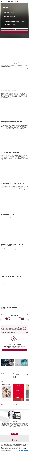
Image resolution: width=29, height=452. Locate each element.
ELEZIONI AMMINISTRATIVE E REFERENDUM (10, 22)
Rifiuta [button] (21, 450)
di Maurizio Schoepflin (15, 404)
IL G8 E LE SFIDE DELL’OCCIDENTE (9, 307)
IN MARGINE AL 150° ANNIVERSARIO (9, 16)
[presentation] (13, 377)
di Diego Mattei (2, 404)
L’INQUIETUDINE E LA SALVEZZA (9, 91)
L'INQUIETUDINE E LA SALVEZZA (9, 12)
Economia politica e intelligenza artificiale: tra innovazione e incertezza (21, 367)
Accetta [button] (26, 450)
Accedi (14, 29)
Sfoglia (4, 322)
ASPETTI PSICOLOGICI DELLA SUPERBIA (10, 10)
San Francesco (16, 402)
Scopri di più (26, 332)
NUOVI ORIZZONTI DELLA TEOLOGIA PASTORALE (11, 18)
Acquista (10, 322)
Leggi (27, 68)
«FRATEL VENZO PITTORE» (8, 19)
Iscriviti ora (14, 350)
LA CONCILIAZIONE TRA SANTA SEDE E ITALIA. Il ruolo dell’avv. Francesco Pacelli (14, 122)
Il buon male (3, 402)
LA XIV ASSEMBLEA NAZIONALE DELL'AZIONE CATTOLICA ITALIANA (14, 21)
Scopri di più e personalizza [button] (6, 450)
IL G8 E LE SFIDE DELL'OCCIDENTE (9, 24)
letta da (7, 367)
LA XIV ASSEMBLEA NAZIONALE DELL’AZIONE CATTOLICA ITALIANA (12, 245)
